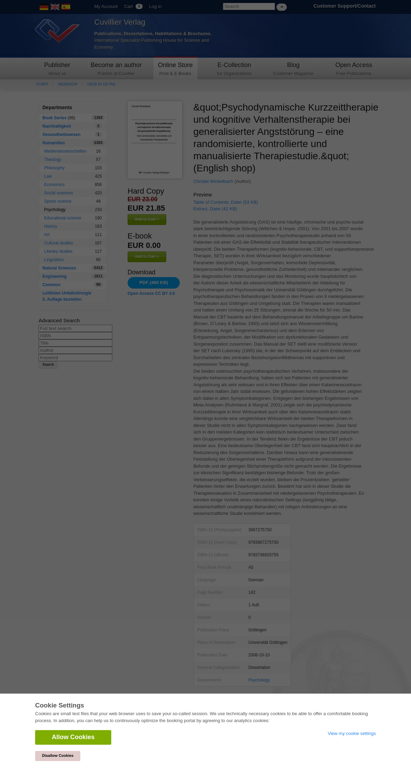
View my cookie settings (352, 733)
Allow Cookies (73, 737)
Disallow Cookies (57, 755)
